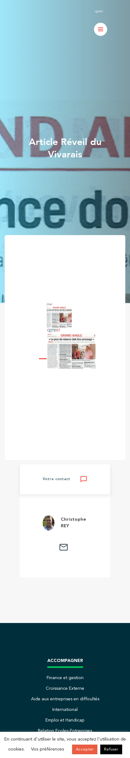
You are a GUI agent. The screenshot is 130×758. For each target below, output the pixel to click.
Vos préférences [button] (47, 749)
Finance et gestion (65, 678)
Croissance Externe (65, 688)
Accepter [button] (85, 749)
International (65, 709)
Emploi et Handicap (65, 720)
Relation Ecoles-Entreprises (65, 731)
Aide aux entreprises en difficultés (65, 699)
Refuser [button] (111, 749)
